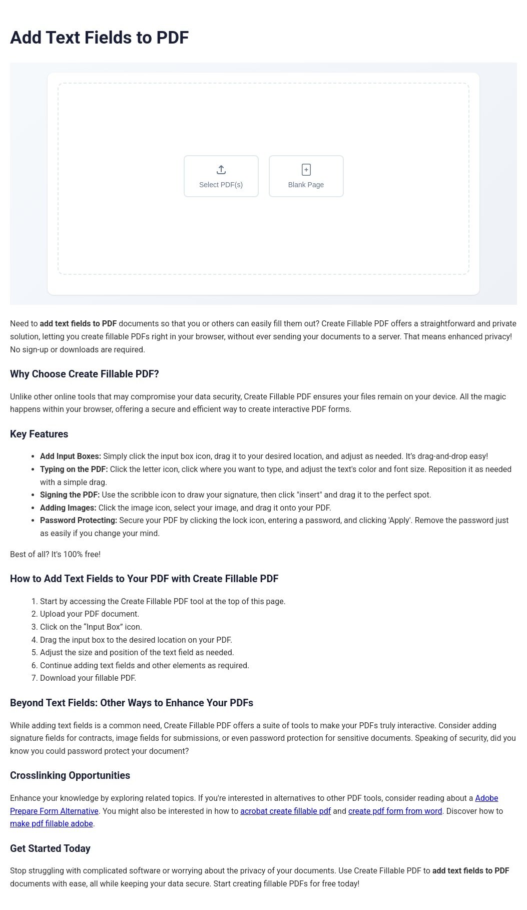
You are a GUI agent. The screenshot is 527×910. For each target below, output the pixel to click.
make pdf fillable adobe (51, 823)
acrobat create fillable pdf (285, 811)
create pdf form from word (395, 811)
